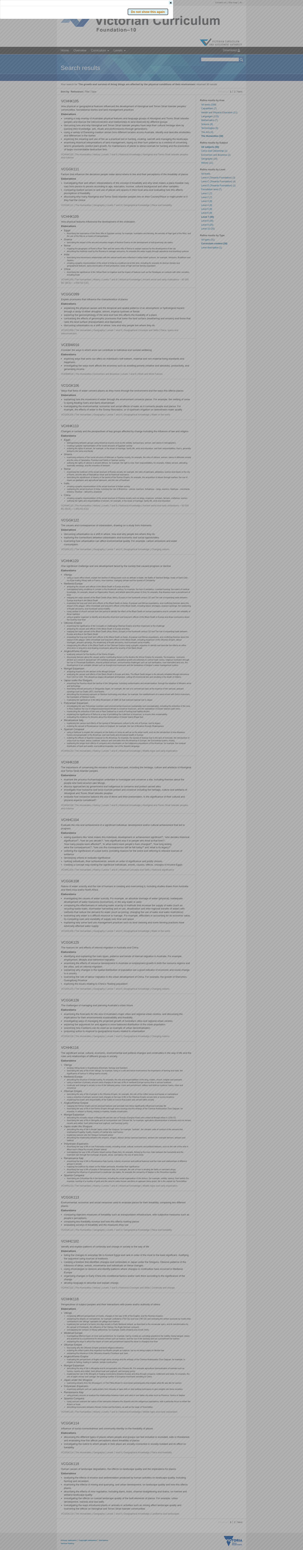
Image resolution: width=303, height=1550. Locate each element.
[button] (235, 58)
